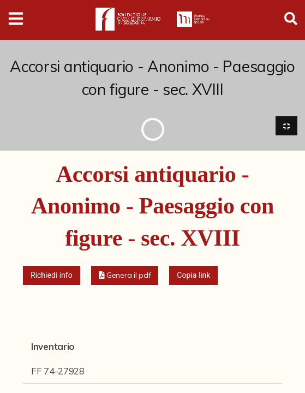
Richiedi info (52, 275)
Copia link (193, 275)
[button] (125, 275)
